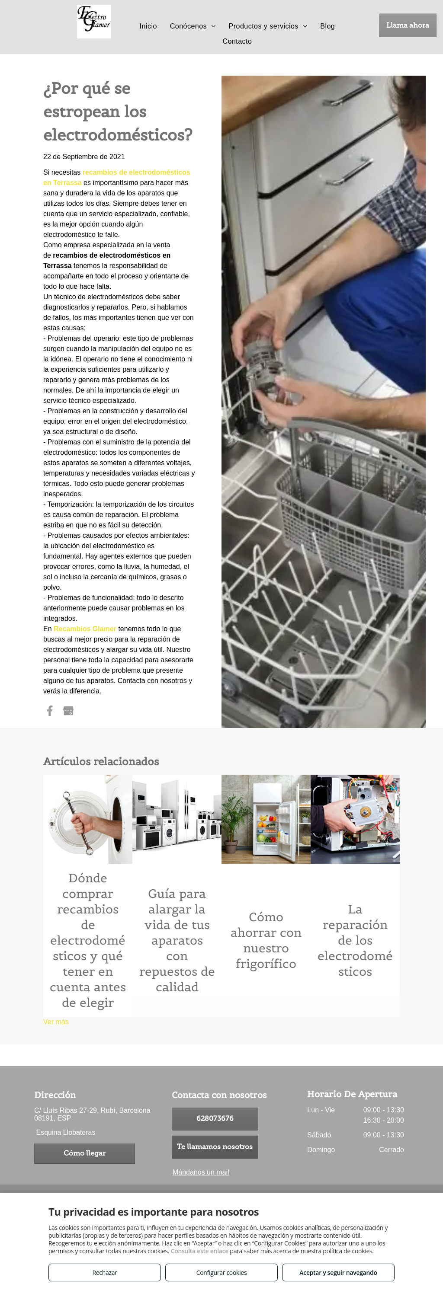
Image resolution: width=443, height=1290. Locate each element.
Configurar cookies (221, 1272)
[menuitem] (148, 26)
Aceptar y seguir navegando (338, 1272)
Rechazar (104, 1272)
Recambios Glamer (85, 628)
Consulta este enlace (199, 1251)
